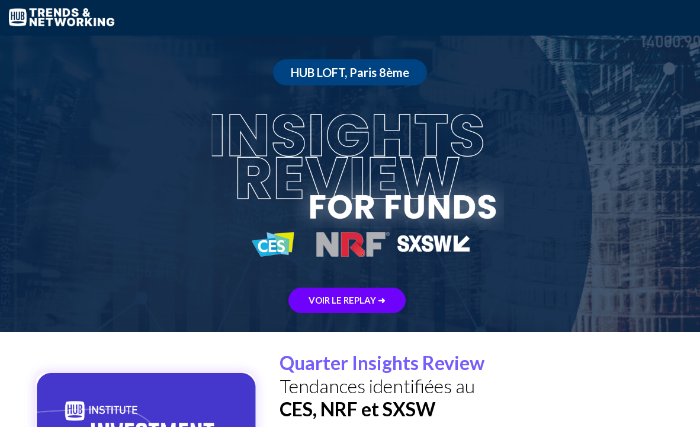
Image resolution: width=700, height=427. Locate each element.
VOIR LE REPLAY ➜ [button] (347, 300)
